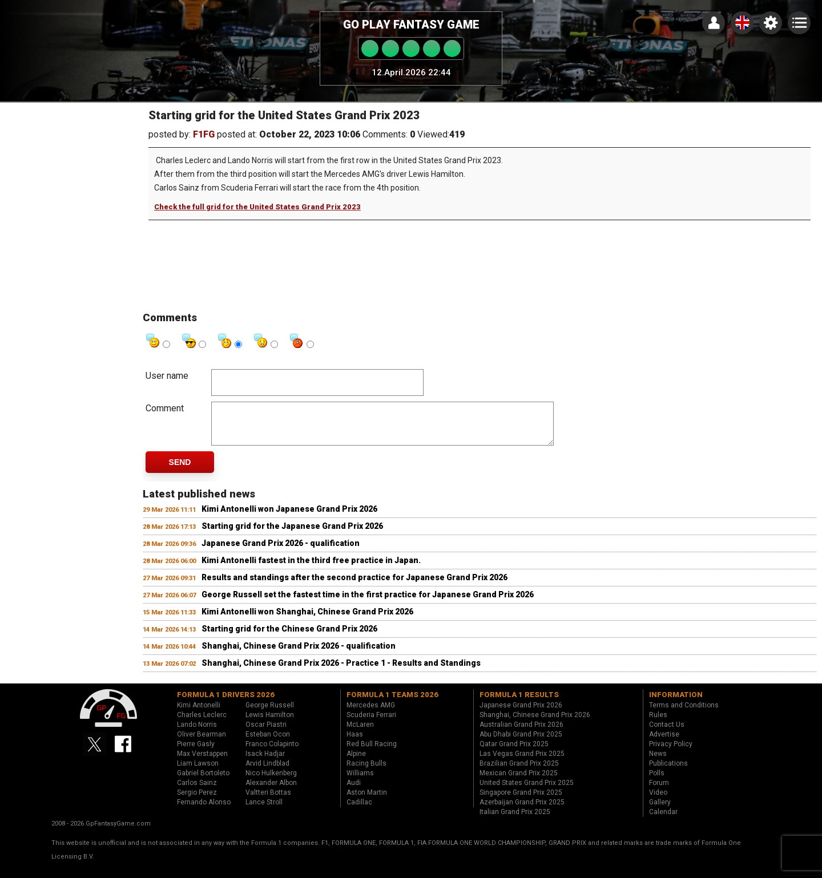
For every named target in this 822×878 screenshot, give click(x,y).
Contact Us (666, 733)
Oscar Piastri (266, 733)
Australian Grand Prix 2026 (521, 733)
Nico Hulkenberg (271, 782)
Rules (658, 723)
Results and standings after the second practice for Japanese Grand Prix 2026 (354, 585)
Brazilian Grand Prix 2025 (519, 772)
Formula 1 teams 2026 (392, 703)
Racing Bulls (366, 772)
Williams (360, 782)
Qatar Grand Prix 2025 (514, 752)
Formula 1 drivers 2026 (226, 703)
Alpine (356, 762)
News (658, 762)
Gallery (660, 811)
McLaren (360, 733)
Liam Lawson (198, 772)
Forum (659, 791)
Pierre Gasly (196, 752)
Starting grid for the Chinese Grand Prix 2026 (289, 637)
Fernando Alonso (204, 811)
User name (167, 375)
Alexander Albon (271, 791)
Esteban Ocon (267, 743)
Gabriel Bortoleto (203, 782)
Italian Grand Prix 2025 (515, 820)
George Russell (269, 714)
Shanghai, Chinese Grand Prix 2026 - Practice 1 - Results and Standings (341, 671)
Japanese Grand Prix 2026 (521, 714)
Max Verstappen (202, 762)
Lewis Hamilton (269, 723)
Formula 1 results (519, 703)
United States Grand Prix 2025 (527, 791)
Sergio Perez (197, 801)
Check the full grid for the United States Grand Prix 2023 (257, 207)
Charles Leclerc (202, 723)
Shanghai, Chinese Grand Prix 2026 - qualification (299, 654)
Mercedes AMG (370, 714)
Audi (353, 791)
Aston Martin (366, 801)
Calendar (663, 820)
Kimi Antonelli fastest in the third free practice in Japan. (311, 568)
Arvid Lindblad (267, 772)
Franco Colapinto (272, 752)
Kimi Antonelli (198, 714)
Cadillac (359, 811)
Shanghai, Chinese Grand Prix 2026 (535, 723)
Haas (354, 743)
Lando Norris (197, 733)
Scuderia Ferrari (371, 723)
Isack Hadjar (265, 762)
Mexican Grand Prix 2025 (519, 782)
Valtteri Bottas (268, 801)
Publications (668, 772)
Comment (165, 408)
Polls (656, 782)
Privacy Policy (670, 752)
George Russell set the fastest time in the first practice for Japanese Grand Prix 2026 (368, 603)
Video (658, 801)
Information (676, 703)
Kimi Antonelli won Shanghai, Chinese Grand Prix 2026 (307, 620)
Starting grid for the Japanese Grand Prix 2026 (292, 534)
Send (180, 470)
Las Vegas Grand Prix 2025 (522, 762)
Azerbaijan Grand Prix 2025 (522, 811)
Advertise (664, 743)
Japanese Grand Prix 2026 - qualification (281, 551)
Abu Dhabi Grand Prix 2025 (521, 743)
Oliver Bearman (201, 743)
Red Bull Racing (371, 752)
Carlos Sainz (197, 791)
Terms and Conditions (684, 714)
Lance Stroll (264, 811)
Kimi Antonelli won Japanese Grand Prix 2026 (289, 517)
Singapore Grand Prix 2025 (521, 801)
